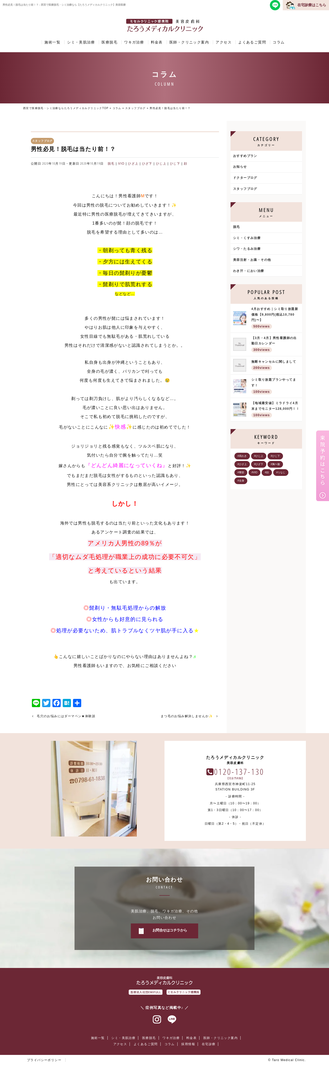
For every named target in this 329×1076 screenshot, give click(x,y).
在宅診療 (209, 1044)
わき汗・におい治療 (248, 271)
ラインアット (172, 1019)
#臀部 (240, 472)
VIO (121, 163)
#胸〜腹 (275, 464)
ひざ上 (133, 163)
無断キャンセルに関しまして (275, 365)
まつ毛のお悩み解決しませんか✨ (187, 716)
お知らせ (240, 166)
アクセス (224, 42)
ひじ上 (161, 163)
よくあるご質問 (252, 42)
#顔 (267, 472)
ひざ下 (147, 163)
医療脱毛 (109, 42)
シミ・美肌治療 (81, 42)
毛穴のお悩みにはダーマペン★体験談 (66, 716)
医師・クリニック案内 (189, 42)
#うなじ (281, 472)
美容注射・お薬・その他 (252, 260)
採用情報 (188, 1044)
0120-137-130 (239, 771)
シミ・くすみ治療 (247, 238)
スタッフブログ (135, 108)
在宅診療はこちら (311, 5)
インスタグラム (157, 1019)
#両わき (242, 456)
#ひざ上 (242, 464)
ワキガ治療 (134, 42)
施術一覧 (52, 42)
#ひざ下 (258, 464)
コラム (279, 42)
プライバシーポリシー (44, 1060)
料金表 (157, 42)
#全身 (240, 480)
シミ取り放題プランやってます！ (275, 386)
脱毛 (111, 163)
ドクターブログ (245, 178)
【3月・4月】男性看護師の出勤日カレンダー (275, 344)
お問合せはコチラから (169, 930)
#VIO (255, 472)
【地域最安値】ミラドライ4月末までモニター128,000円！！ (275, 410)
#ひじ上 (258, 456)
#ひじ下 (275, 456)
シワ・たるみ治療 (247, 249)
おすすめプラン (245, 156)
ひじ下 (175, 163)
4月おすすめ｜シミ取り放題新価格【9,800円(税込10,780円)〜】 (275, 318)
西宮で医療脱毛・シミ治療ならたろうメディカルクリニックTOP (65, 108)
